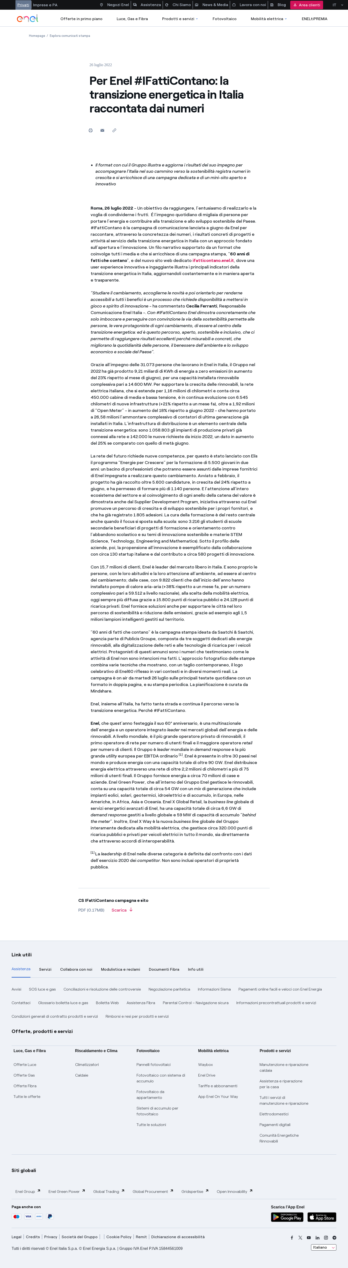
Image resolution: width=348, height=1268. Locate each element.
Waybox (205, 1064)
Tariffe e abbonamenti (217, 1086)
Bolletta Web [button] (107, 1002)
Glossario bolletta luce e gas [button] (63, 1002)
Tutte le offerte (27, 1096)
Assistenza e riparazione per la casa (281, 1084)
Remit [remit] (141, 1237)
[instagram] (326, 1238)
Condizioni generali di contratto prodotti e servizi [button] (55, 1016)
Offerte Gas (24, 1075)
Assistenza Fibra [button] (141, 1002)
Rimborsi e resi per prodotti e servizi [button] (137, 1016)
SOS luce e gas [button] (42, 989)
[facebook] (292, 1238)
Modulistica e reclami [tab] (120, 969)
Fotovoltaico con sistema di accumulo (161, 1078)
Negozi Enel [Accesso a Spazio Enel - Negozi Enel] (114, 5)
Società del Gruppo (80, 1237)
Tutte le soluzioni (151, 1124)
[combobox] (323, 1247)
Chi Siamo (178, 5)
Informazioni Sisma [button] (214, 989)
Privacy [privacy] (50, 1237)
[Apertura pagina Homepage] (37, 36)
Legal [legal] (17, 1237)
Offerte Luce (25, 1064)
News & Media (211, 5)
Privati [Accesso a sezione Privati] (23, 5)
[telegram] (334, 1238)
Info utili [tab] (195, 969)
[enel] (27, 18)
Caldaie (81, 1075)
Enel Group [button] (28, 1191)
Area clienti (306, 5)
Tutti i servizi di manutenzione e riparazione (284, 1100)
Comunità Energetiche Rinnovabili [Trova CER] (279, 1138)
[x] (300, 1238)
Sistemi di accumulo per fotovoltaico (157, 1111)
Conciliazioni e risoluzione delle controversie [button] (102, 989)
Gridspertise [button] (195, 1191)
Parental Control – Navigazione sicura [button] (196, 1002)
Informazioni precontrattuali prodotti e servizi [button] (276, 1002)
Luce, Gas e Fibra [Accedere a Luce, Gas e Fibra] (132, 18)
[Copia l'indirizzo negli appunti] (114, 130)
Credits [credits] (33, 1237)
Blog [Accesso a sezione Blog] (278, 5)
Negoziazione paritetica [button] (169, 989)
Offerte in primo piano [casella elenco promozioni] (81, 18)
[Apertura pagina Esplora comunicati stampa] (70, 36)
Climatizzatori (87, 1064)
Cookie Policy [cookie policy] (118, 1237)
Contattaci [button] (21, 1002)
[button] (102, 130)
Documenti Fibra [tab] (164, 969)
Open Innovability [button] (235, 1191)
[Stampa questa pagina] (90, 130)
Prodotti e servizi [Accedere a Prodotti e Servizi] (180, 18)
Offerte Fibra (25, 1086)
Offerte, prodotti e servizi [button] (42, 1031)
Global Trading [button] (109, 1191)
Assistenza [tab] (21, 969)
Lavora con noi (249, 5)
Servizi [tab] (45, 969)
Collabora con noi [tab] (76, 969)
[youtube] (309, 1238)
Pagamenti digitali (275, 1124)
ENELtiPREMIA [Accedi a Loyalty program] (314, 18)
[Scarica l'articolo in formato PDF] (122, 911)
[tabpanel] (174, 1003)
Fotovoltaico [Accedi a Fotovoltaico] (225, 18)
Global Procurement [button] (153, 1191)
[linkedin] (317, 1238)
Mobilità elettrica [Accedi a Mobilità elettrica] (269, 18)
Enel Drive (206, 1075)
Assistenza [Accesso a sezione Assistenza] (147, 5)
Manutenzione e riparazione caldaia (284, 1067)
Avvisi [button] (16, 989)
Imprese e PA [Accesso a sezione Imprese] (45, 5)
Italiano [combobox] (320, 1247)
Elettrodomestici (274, 1114)
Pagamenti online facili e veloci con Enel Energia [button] (280, 989)
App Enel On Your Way (218, 1096)
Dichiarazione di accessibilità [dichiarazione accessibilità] (178, 1237)
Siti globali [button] (24, 1170)
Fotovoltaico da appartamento (150, 1094)
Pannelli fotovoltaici (154, 1064)
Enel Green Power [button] (67, 1191)
